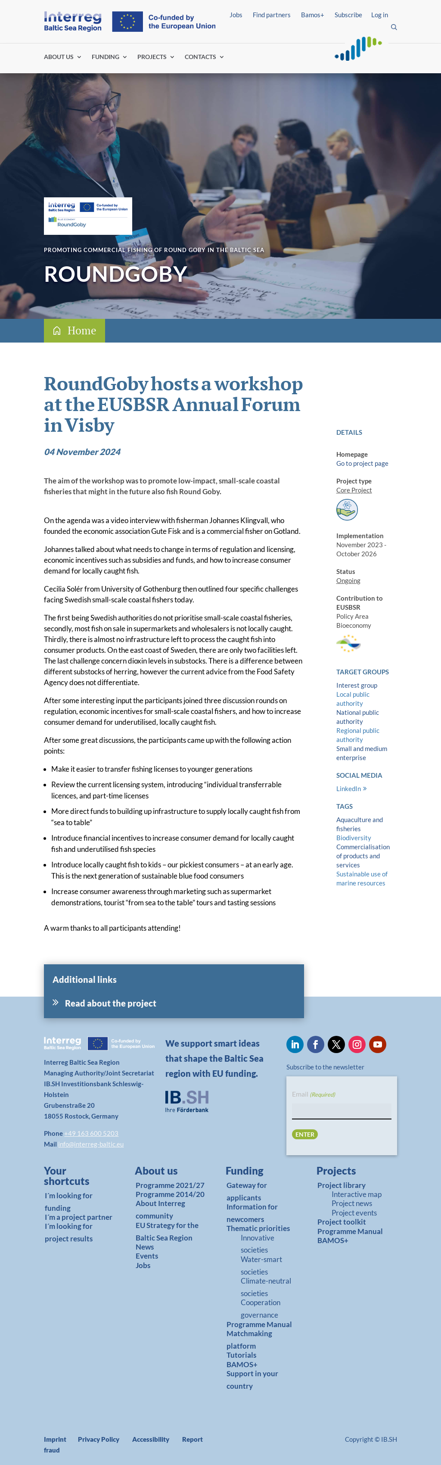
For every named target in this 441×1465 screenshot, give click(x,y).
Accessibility (150, 1439)
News (145, 1246)
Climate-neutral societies (266, 1287)
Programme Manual (259, 1324)
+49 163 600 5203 (91, 1133)
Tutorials (241, 1354)
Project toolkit (341, 1221)
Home (82, 330)
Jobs (236, 15)
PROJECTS (152, 57)
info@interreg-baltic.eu (91, 1144)
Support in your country (252, 1379)
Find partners (272, 15)
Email (313, 1094)
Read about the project (110, 1003)
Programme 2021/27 (170, 1185)
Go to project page (362, 463)
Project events (354, 1212)
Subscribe (348, 15)
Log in (379, 15)
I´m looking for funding (69, 1202)
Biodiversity (353, 838)
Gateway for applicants (247, 1191)
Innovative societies (257, 1244)
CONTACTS (200, 57)
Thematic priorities (258, 1228)
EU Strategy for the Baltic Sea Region (167, 1231)
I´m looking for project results (69, 1232)
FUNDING (105, 57)
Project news (352, 1203)
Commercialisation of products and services (363, 856)
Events (147, 1255)
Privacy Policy (98, 1439)
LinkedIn (348, 788)
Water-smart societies (261, 1265)
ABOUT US (59, 57)
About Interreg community (160, 1209)
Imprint (55, 1439)
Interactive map (357, 1194)
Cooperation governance (260, 1308)
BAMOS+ (242, 1364)
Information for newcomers (252, 1213)
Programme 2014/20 (170, 1194)
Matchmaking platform (249, 1339)
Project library (341, 1185)
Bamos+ (312, 15)
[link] (76, 1178)
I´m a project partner (78, 1217)
